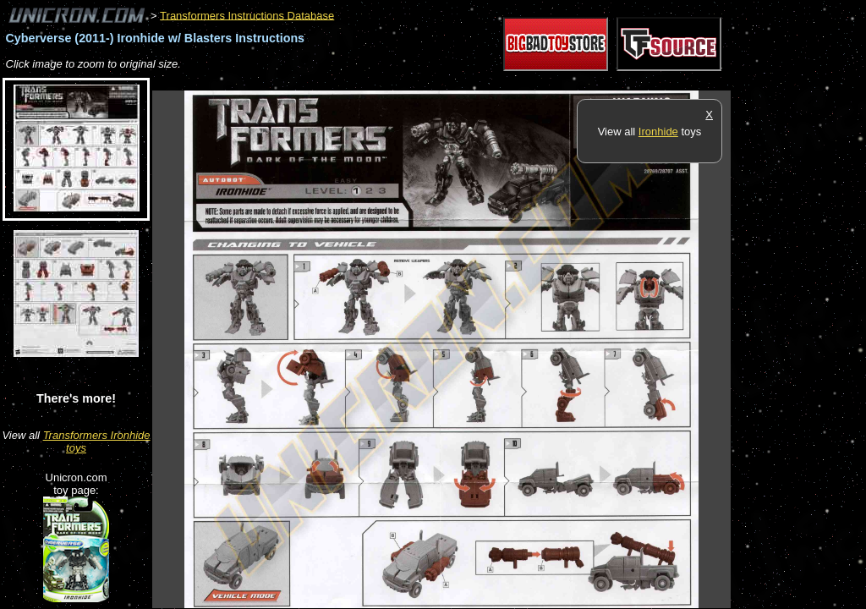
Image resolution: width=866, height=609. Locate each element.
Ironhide (658, 131)
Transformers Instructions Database (247, 14)
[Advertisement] (460, 81)
